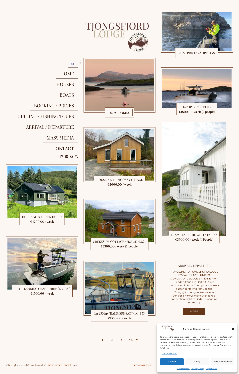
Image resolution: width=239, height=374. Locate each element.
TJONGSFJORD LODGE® (59, 365)
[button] (232, 329)
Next (132, 339)
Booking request (144, 365)
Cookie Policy (183, 368)
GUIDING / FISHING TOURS (50, 92)
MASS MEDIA (64, 105)
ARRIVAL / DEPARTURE (54, 99)
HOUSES (69, 73)
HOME (71, 67)
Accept (172, 361)
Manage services (169, 353)
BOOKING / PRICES (58, 86)
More (194, 311)
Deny (197, 361)
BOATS (71, 80)
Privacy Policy (197, 368)
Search (76, 118)
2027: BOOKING (119, 113)
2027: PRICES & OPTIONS (197, 53)
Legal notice (211, 368)
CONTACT (67, 112)
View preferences (223, 361)
